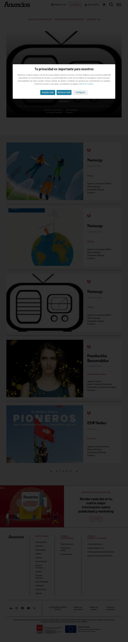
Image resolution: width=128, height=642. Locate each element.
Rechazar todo (64, 92)
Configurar (80, 92)
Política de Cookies (85, 84)
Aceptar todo (48, 92)
